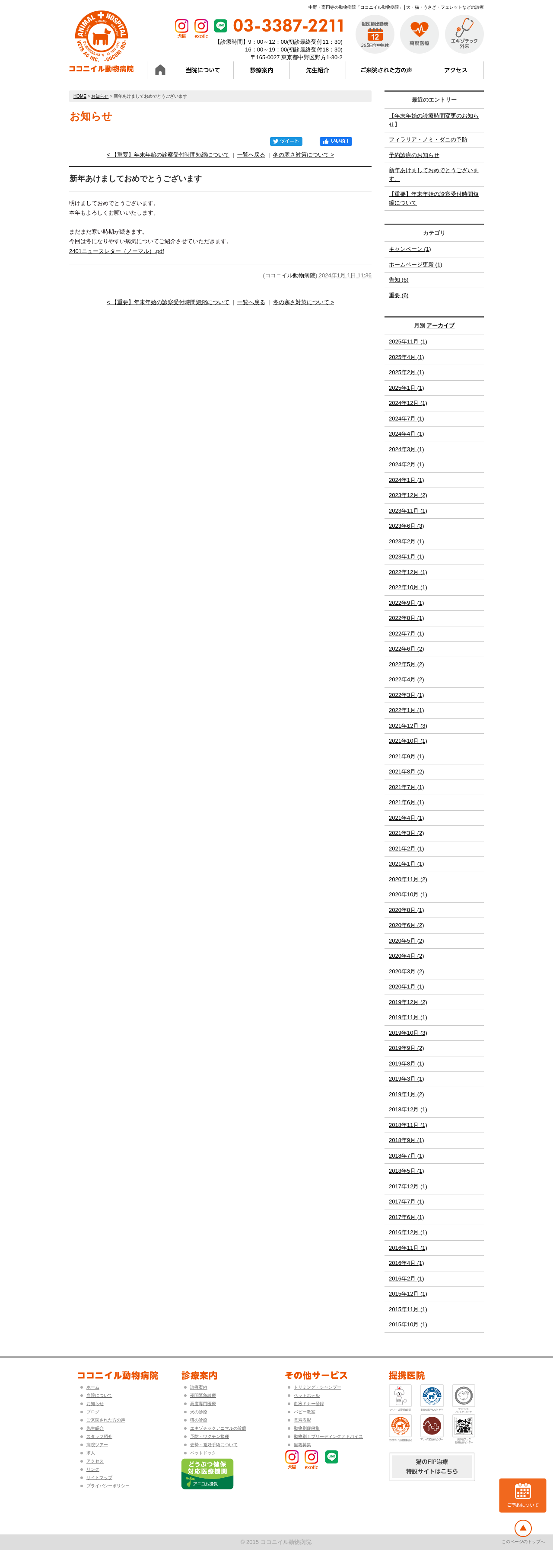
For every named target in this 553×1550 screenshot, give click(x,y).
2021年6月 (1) (406, 802)
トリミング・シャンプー (317, 1387)
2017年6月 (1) (406, 1217)
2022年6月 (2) (406, 648)
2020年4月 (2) (406, 956)
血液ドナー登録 (309, 1403)
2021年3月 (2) (406, 833)
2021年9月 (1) (406, 756)
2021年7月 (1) (406, 787)
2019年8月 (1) (406, 1063)
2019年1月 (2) (406, 1094)
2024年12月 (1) (408, 403)
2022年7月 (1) (406, 633)
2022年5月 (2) (406, 664)
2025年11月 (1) (408, 341)
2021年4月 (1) (406, 818)
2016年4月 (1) (406, 1263)
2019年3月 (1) (406, 1078)
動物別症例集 (307, 1428)
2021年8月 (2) (406, 771)
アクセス (95, 1461)
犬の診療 (198, 1411)
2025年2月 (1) (406, 372)
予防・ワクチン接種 (209, 1436)
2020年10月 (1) (408, 894)
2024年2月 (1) (406, 464)
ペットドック (203, 1453)
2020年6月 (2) (406, 925)
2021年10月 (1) (408, 741)
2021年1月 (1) (406, 863)
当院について (99, 1395)
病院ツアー (97, 1444)
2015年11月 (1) (408, 1309)
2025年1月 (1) (406, 388)
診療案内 (198, 1387)
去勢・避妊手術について (214, 1444)
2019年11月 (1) (408, 1017)
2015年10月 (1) (408, 1324)
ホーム (92, 1387)
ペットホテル (307, 1395)
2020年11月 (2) (408, 879)
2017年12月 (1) (408, 1186)
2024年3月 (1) (406, 449)
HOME (79, 96)
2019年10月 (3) (408, 1033)
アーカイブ (440, 325)
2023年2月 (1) (406, 541)
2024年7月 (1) (406, 418)
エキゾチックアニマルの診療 (218, 1428)
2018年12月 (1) (408, 1109)
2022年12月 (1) (408, 572)
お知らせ (99, 96)
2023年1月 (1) (406, 556)
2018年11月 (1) (408, 1125)
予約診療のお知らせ (414, 155)
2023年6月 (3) (406, 526)
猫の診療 (198, 1420)
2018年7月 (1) (406, 1155)
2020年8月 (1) (406, 910)
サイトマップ (99, 1477)
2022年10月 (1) (408, 587)
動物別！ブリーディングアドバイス (328, 1436)
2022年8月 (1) (406, 618)
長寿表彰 (302, 1420)
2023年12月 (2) (408, 495)
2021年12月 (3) (408, 725)
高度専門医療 (203, 1403)
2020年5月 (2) (406, 940)
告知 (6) (399, 279)
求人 (90, 1453)
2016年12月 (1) (408, 1232)
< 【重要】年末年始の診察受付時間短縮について (168, 154)
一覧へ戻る (251, 154)
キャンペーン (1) (410, 249)
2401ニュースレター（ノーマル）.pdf (116, 251)
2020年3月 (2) (406, 971)
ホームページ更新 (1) (415, 264)
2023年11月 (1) (408, 510)
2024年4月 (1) (406, 433)
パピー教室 (304, 1411)
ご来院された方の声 (105, 1420)
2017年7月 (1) (406, 1201)
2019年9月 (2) (406, 1048)
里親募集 (302, 1444)
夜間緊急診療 (203, 1395)
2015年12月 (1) (408, 1293)
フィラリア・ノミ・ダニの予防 (428, 139)
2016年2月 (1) (406, 1278)
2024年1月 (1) (406, 480)
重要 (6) (399, 295)
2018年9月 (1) (406, 1140)
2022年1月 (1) (406, 710)
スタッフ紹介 (99, 1436)
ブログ (92, 1411)
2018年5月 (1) (406, 1171)
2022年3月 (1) (406, 695)
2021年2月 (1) (406, 848)
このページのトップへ (523, 1541)
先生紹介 (95, 1428)
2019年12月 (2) (408, 1002)
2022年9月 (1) (406, 603)
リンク (92, 1469)
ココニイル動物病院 (290, 275)
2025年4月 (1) (406, 357)
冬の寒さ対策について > (303, 154)
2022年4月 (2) (406, 679)
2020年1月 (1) (406, 986)
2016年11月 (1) (408, 1248)
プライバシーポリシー (108, 1485)
